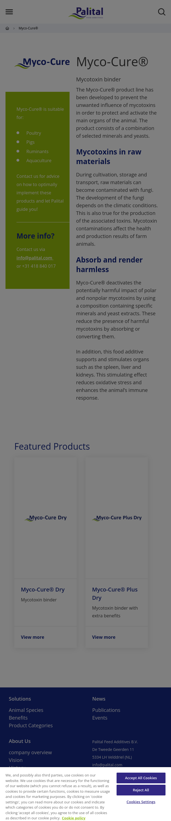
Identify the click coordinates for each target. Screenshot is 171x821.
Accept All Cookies (141, 777)
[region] (85, 794)
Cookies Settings (140, 801)
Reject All (141, 789)
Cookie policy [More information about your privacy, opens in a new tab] (73, 818)
